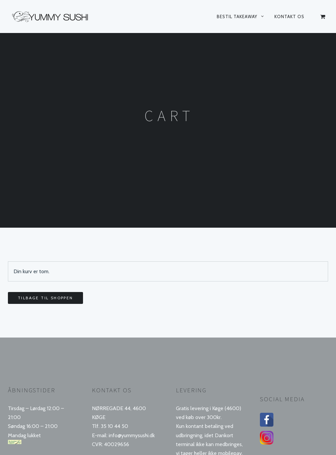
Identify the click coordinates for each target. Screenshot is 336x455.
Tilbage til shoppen (45, 297)
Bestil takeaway (237, 16)
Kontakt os (289, 16)
